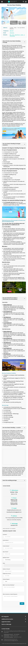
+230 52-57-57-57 (11, 635)
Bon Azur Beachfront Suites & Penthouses (17, 35)
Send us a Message (6, 624)
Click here (12, 32)
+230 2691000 (11, 634)
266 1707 (12, 30)
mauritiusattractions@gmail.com (14, 512)
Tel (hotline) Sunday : (8, 637)
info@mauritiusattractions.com (14, 510)
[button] (2, 14)
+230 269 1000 (14, 501)
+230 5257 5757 (14, 504)
